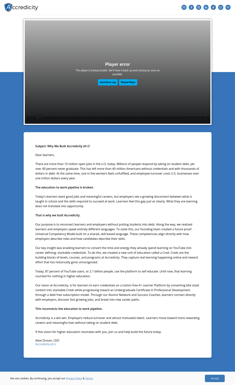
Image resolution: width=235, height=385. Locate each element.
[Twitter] (220, 7)
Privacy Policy (74, 378)
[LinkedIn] (206, 7)
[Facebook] (191, 7)
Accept (215, 378)
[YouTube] (228, 7)
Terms (89, 378)
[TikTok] (213, 7)
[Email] (184, 7)
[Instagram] (198, 7)
